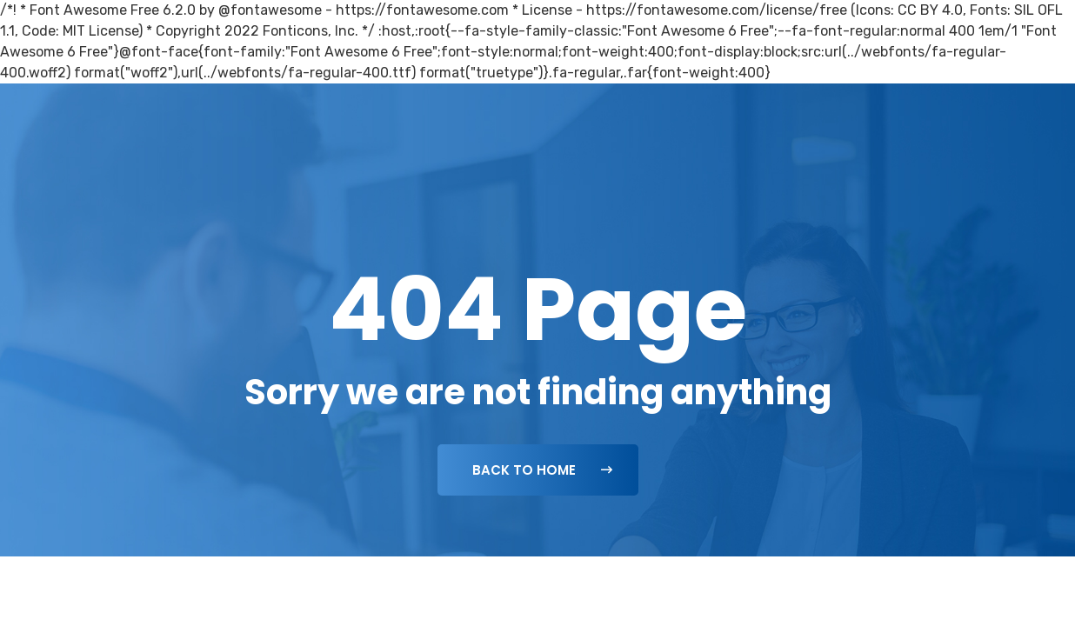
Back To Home (542, 470)
